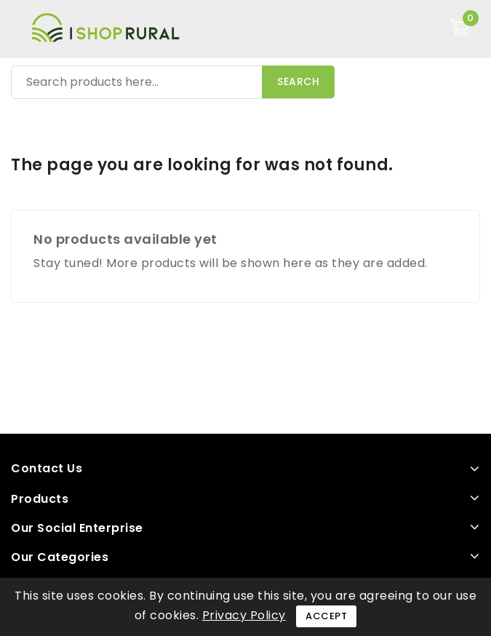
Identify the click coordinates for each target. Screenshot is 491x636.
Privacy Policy (244, 615)
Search (298, 81)
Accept (326, 616)
